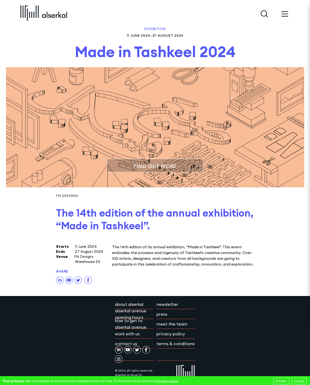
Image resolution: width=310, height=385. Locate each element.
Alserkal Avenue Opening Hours (130, 314)
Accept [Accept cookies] (299, 381)
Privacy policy (170, 334)
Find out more (154, 166)
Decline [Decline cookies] (281, 381)
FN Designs (67, 196)
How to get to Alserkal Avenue (130, 324)
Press (161, 314)
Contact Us (126, 343)
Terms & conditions (175, 343)
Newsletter (167, 304)
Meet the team (171, 324)
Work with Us (127, 334)
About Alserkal (129, 304)
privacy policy (167, 381)
